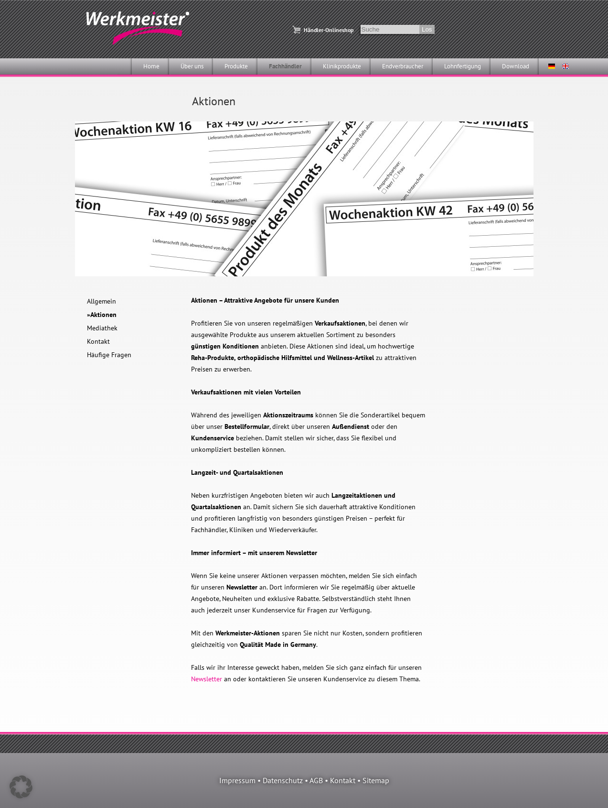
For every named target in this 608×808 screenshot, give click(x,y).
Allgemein (101, 301)
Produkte (236, 66)
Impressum (237, 780)
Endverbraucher (402, 66)
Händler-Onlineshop (328, 29)
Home (151, 66)
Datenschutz (283, 780)
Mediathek (102, 328)
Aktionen (103, 314)
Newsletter (206, 679)
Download (515, 66)
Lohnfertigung (462, 66)
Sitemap (376, 780)
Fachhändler (285, 66)
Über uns (192, 66)
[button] (21, 787)
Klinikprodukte (342, 66)
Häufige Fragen (109, 354)
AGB (316, 780)
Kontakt (98, 341)
